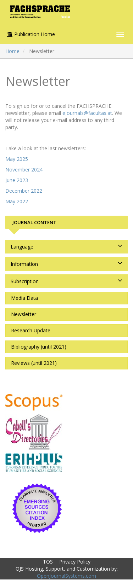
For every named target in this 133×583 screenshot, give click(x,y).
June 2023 (16, 180)
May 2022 (16, 201)
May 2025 (16, 159)
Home (12, 51)
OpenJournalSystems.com (66, 575)
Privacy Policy (74, 561)
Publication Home (31, 34)
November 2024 (24, 169)
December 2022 (23, 190)
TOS (48, 561)
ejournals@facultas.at (87, 113)
